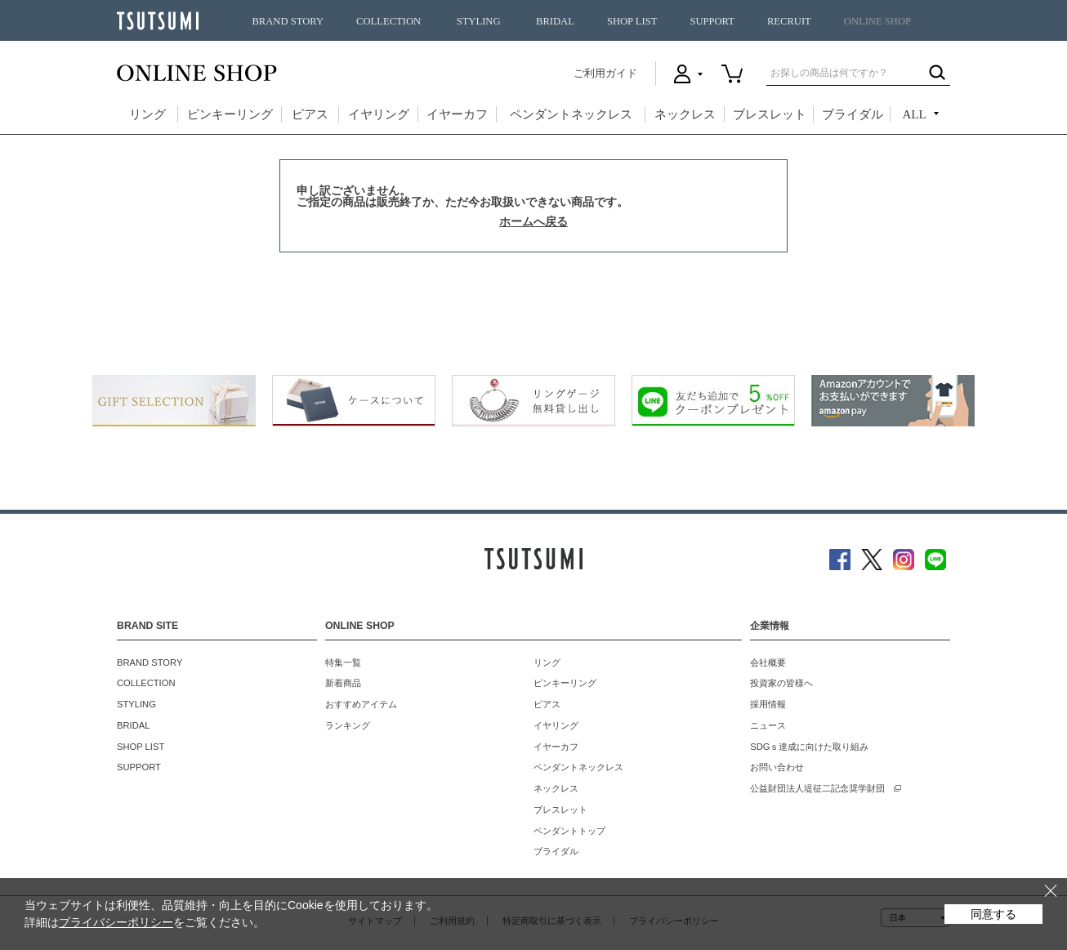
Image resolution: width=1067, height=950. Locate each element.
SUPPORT (712, 21)
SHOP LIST (632, 21)
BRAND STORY (288, 21)
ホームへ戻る (533, 221)
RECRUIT (789, 21)
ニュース (768, 725)
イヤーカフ (457, 114)
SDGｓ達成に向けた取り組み (809, 747)
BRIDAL (555, 21)
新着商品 (343, 683)
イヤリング (378, 114)
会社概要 (768, 662)
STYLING (479, 21)
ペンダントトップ (569, 831)
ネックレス (685, 114)
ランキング (347, 725)
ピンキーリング (230, 114)
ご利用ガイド (605, 73)
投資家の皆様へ (781, 683)
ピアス (310, 114)
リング (147, 114)
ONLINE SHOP (877, 21)
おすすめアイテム (361, 704)
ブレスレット (769, 114)
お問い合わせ (777, 767)
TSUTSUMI (158, 21)
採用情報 (768, 704)
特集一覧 (343, 662)
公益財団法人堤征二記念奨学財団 (817, 788)
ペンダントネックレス (571, 114)
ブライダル (852, 114)
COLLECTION (388, 21)
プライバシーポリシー (116, 922)
